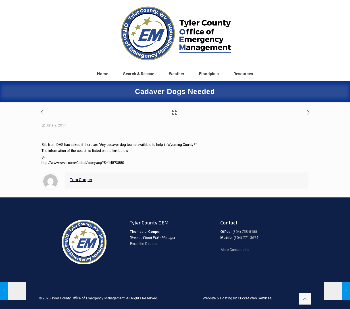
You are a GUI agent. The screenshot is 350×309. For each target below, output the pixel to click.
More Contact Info (235, 250)
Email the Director (144, 244)
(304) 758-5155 (245, 232)
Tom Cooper (81, 180)
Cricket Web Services (255, 298)
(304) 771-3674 (246, 238)
